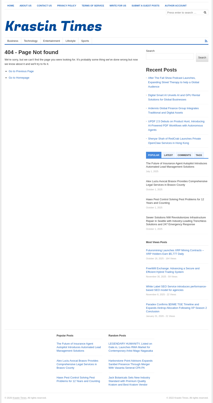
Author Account (176, 5)
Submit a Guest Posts (146, 5)
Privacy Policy (66, 5)
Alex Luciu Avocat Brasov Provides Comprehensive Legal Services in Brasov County (77, 364)
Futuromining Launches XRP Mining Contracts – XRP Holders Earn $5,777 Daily (175, 252)
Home (10, 5)
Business (12, 40)
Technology (31, 40)
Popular (153, 155)
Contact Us (44, 5)
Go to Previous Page (21, 71)
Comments (184, 155)
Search (150, 50)
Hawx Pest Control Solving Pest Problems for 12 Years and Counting (78, 379)
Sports (85, 40)
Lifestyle (71, 40)
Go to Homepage (19, 77)
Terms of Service (93, 5)
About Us (25, 5)
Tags (199, 155)
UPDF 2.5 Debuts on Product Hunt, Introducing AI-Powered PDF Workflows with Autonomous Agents (176, 126)
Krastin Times (20, 398)
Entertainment (51, 40)
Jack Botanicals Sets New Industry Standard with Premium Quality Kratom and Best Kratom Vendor (129, 381)
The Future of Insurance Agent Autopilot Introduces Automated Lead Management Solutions (79, 347)
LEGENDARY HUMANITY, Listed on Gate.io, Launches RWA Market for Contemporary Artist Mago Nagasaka (131, 347)
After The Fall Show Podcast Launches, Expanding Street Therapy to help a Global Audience (173, 82)
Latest (168, 155)
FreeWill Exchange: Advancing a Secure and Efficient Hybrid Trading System (172, 270)
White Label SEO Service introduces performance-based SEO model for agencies (176, 288)
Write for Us (118, 5)
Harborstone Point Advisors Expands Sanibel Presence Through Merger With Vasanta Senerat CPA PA (131, 364)
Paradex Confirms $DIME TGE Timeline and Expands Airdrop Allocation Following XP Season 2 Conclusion (176, 308)
